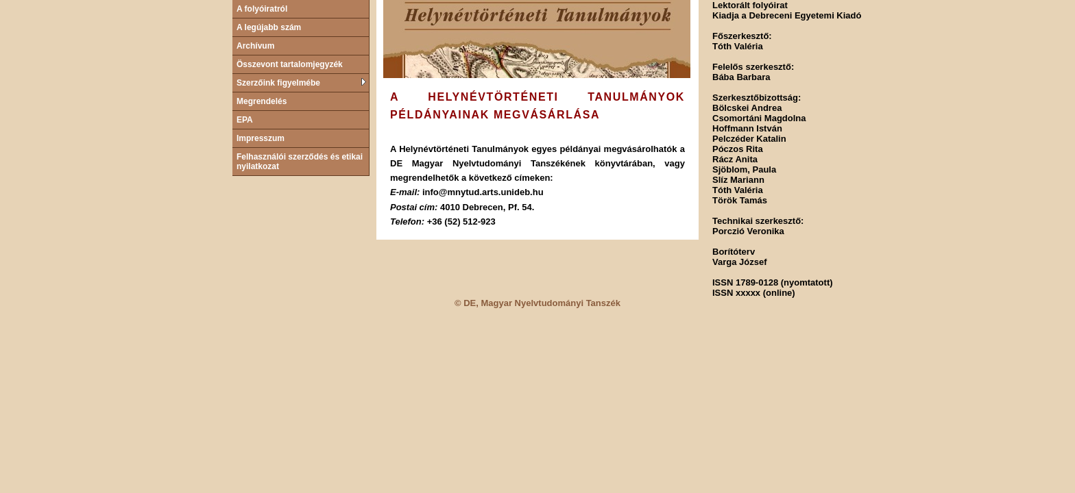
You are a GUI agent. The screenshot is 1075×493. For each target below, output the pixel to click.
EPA (245, 120)
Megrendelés (262, 101)
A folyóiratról (262, 9)
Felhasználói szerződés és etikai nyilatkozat (300, 161)
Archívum (255, 46)
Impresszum (261, 138)
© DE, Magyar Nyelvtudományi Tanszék (537, 303)
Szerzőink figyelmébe (301, 83)
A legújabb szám (269, 27)
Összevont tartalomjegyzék (290, 64)
